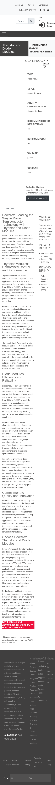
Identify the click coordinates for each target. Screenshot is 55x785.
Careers (31, 5)
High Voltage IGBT (33, 705)
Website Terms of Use (38, 762)
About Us (19, 5)
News (49, 671)
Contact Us (43, 5)
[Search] (22, 21)
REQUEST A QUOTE (37, 198)
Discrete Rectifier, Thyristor (33, 716)
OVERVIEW (9, 208)
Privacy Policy (28, 762)
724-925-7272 (30, 10)
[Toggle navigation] (4, 34)
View (46, 193)
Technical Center (41, 51)
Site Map (49, 762)
